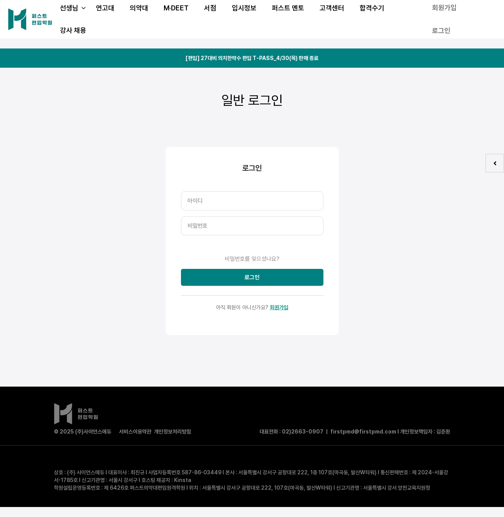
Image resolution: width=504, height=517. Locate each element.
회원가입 (279, 307)
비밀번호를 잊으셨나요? (252, 258)
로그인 (441, 31)
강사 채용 (73, 30)
